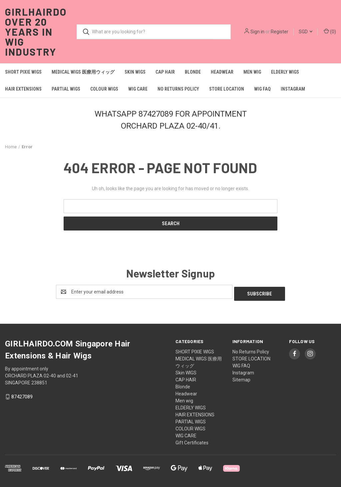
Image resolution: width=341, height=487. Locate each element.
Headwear (222, 72)
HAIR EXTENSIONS (23, 89)
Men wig (252, 72)
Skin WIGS (135, 72)
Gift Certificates (191, 440)
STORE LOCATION (226, 89)
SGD (305, 31)
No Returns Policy (178, 89)
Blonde (193, 72)
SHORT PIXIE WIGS (23, 72)
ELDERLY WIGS (285, 72)
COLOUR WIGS (104, 89)
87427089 (22, 395)
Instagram (293, 89)
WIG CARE (138, 89)
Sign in (257, 31)
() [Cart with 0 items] (330, 31)
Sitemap (241, 377)
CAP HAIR (165, 72)
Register (279, 31)
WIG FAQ (262, 89)
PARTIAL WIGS (66, 89)
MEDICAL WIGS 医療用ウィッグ (83, 72)
